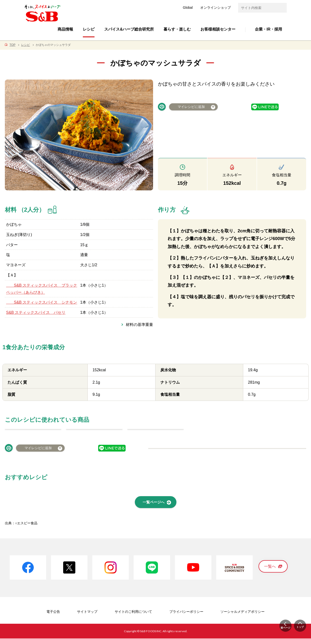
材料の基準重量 (139, 325)
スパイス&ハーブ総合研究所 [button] (129, 29)
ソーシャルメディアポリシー (242, 612)
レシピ (25, 45)
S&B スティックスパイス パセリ (35, 312)
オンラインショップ (215, 7)
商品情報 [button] (65, 29)
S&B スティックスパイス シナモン (41, 302)
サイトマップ (87, 612)
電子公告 (53, 612)
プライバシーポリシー (186, 612)
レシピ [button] (89, 29)
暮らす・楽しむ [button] (177, 29)
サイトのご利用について (133, 612)
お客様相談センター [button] (217, 29)
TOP (12, 45)
